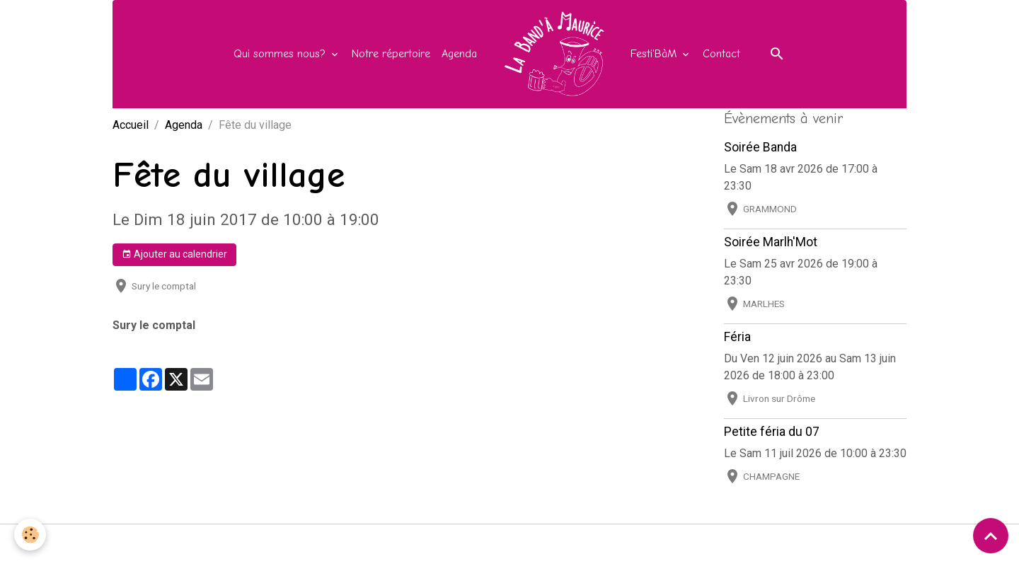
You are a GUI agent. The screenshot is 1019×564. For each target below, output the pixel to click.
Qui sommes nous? (281, 53)
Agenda (459, 53)
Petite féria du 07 (771, 432)
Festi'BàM (655, 53)
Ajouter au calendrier (174, 254)
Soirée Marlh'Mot (770, 242)
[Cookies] (30, 535)
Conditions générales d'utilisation (427, 544)
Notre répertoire (391, 53)
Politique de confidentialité (591, 544)
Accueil (131, 125)
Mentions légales (287, 544)
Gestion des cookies (724, 544)
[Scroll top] (990, 535)
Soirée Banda (760, 147)
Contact (721, 53)
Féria (737, 337)
